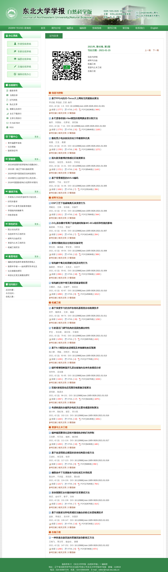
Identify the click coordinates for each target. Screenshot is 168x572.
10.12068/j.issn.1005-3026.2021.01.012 (89, 336)
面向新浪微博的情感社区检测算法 (68, 158)
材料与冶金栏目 (15, 238)
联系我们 (140, 28)
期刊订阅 (112, 28)
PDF (84, 109)
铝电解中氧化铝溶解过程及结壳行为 (69, 263)
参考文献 (53, 113)
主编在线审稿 (22, 66)
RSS (10, 127)
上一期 (148, 50)
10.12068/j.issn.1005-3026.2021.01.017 (91, 440)
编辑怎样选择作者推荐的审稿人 (21, 262)
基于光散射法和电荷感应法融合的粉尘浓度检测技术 (77, 512)
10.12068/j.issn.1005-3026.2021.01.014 (89, 375)
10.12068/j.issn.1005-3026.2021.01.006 (89, 211)
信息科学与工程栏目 (16, 234)
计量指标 (72, 113)
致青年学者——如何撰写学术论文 (22, 266)
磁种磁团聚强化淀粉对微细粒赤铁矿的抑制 (73, 433)
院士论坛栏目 (14, 229)
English (154, 28)
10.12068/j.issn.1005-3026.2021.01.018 (91, 460)
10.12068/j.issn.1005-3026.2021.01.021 (91, 520)
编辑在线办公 (22, 74)
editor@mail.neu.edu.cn (109, 570)
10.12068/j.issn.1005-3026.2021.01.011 (89, 316)
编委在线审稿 (22, 59)
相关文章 (62, 113)
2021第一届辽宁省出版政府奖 (21, 169)
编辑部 (83, 28)
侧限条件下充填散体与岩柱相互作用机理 (72, 472)
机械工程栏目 (14, 247)
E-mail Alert (13, 123)
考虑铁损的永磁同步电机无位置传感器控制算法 (75, 407)
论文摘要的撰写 (15, 271)
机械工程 (92, 64)
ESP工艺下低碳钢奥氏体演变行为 (68, 203)
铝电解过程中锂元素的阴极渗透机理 (69, 283)
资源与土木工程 (95, 67)
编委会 (70, 28)
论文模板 (12, 147)
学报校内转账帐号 (16, 210)
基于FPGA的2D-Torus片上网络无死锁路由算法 (75, 98)
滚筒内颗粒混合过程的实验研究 (67, 243)
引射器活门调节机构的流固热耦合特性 (71, 328)
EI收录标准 (13, 215)
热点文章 (12, 104)
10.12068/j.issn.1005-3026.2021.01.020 (91, 500)
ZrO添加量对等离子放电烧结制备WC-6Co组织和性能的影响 (82, 223)
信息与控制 (93, 57)
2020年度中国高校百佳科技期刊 (22, 173)
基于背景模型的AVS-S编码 (65, 178)
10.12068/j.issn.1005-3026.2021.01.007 (89, 231)
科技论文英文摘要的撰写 (18, 275)
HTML (70, 109)
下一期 (156, 50)
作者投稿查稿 (22, 44)
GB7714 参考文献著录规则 (19, 206)
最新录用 (11, 90)
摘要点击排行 (14, 109)
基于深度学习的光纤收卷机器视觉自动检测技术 (75, 308)
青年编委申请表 (15, 143)
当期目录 (12, 95)
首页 (43, 28)
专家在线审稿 (22, 51)
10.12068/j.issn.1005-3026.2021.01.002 (88, 126)
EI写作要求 (13, 201)
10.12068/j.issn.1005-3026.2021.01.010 (89, 290)
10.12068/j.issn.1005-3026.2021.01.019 (91, 480)
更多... (37, 137)
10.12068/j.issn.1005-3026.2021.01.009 (89, 270)
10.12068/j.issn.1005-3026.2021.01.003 (89, 146)
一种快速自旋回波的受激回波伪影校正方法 (73, 537)
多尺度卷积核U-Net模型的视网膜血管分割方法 (75, 118)
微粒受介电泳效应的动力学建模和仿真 (71, 138)
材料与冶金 (93, 60)
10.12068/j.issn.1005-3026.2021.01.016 (91, 415)
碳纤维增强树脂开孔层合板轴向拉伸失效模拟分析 (76, 368)
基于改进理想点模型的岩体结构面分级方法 (73, 453)
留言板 (126, 28)
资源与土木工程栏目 (16, 243)
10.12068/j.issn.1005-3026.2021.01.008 (89, 251)
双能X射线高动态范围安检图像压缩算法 (71, 387)
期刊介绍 (56, 28)
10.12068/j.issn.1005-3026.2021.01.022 (91, 545)
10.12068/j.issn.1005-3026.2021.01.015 (91, 395)
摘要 (54, 109)
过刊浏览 (11, 100)
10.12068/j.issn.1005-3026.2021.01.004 (89, 166)
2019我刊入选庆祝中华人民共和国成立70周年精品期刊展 (33, 178)
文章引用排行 (14, 118)
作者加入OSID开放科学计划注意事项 (24, 197)
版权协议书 (13, 150)
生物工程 (92, 71)
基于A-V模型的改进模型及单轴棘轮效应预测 (74, 348)
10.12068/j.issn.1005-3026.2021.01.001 (87, 106)
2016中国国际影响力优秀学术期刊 (23, 182)
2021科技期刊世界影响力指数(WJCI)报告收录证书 (30, 164)
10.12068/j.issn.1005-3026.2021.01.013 (89, 355)
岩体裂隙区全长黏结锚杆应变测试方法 (71, 492)
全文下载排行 (14, 113)
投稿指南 (96, 28)
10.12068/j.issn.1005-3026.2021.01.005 (89, 186)
